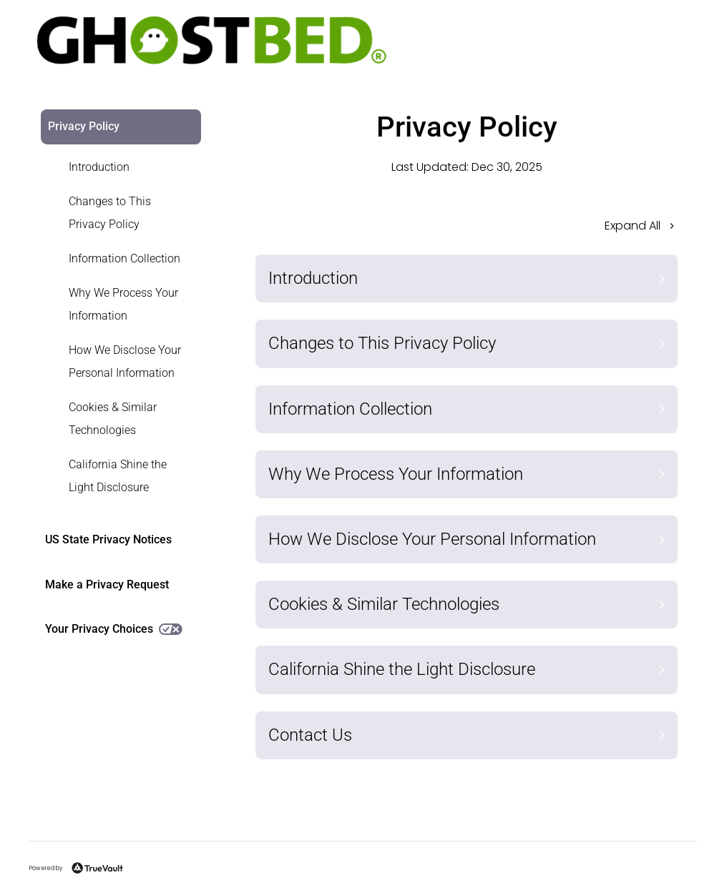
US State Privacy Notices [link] (108, 539)
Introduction (99, 167)
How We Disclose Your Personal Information (125, 361)
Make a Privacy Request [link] (107, 584)
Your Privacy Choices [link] (113, 629)
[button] (467, 230)
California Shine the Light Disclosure (118, 476)
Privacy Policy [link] (83, 126)
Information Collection (124, 258)
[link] (112, 167)
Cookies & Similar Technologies (113, 418)
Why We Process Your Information (123, 304)
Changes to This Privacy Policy (110, 212)
